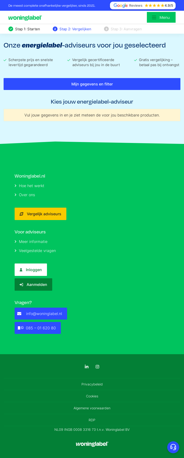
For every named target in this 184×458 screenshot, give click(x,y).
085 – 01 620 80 (36, 328)
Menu (165, 17)
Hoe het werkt (29, 185)
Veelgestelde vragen (35, 250)
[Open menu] (161, 17)
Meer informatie (31, 241)
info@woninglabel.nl (39, 313)
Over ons (25, 194)
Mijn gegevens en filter (92, 84)
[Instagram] (97, 367)
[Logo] (26, 17)
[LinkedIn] (86, 367)
